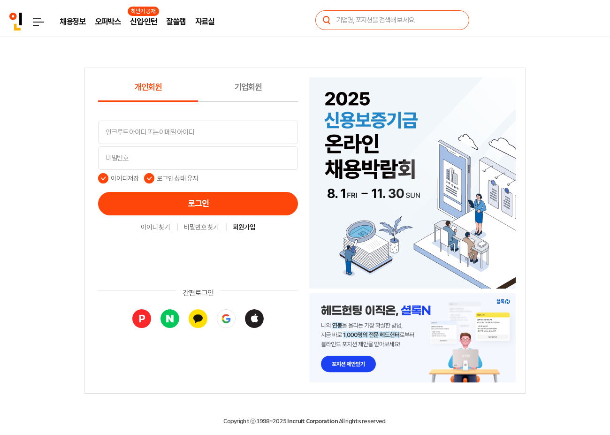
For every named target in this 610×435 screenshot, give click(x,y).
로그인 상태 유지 (177, 178)
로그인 (198, 203)
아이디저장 (125, 178)
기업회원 (248, 87)
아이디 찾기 (155, 227)
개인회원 (148, 87)
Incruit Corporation (312, 421)
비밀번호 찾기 (201, 227)
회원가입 (244, 227)
